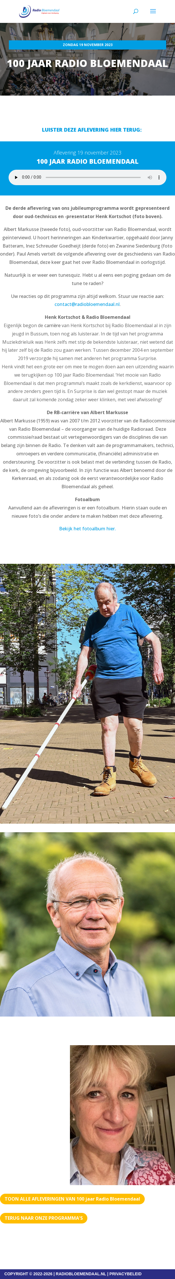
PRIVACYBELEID (125, 1274)
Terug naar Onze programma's (44, 1218)
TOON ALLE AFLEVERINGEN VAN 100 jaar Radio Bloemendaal (72, 1199)
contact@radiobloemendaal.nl (87, 304)
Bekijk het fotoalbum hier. (87, 528)
